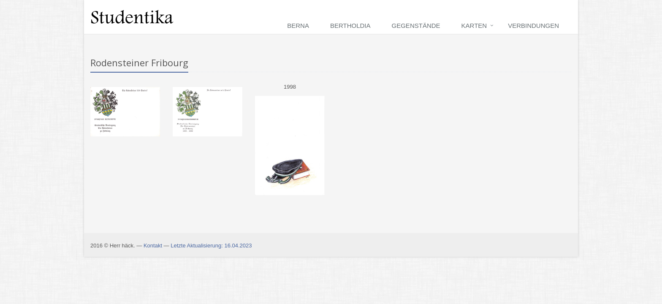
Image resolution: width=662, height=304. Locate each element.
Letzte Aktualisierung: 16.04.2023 (211, 245)
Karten (474, 25)
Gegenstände (416, 25)
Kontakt (153, 245)
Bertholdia (350, 25)
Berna (298, 25)
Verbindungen (533, 25)
